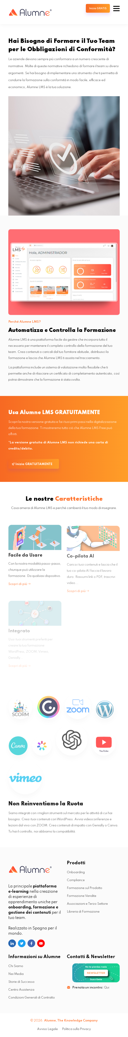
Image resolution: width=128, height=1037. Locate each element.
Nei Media (16, 974)
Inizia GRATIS (98, 8)
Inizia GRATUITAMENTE (32, 464)
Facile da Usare (25, 559)
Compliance (76, 880)
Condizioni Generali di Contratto (31, 997)
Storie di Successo (21, 981)
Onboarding (76, 872)
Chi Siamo (15, 966)
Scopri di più (19, 587)
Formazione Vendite (81, 896)
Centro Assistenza (21, 989)
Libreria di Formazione (83, 911)
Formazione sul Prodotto (84, 888)
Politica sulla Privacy (76, 1029)
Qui (106, 987)
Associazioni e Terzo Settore (87, 903)
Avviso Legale (47, 1029)
